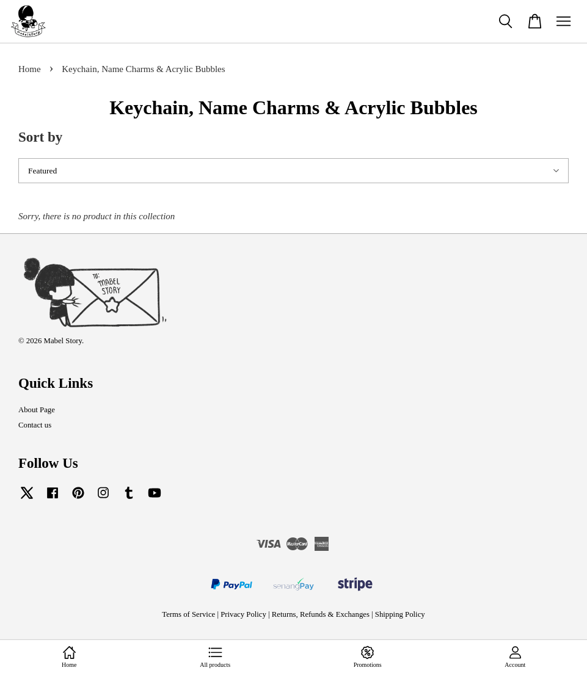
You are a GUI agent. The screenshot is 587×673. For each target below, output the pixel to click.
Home (29, 69)
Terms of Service (188, 614)
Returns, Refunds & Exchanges (321, 614)
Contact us (34, 425)
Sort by (40, 137)
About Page (36, 410)
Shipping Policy (400, 614)
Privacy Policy (243, 614)
